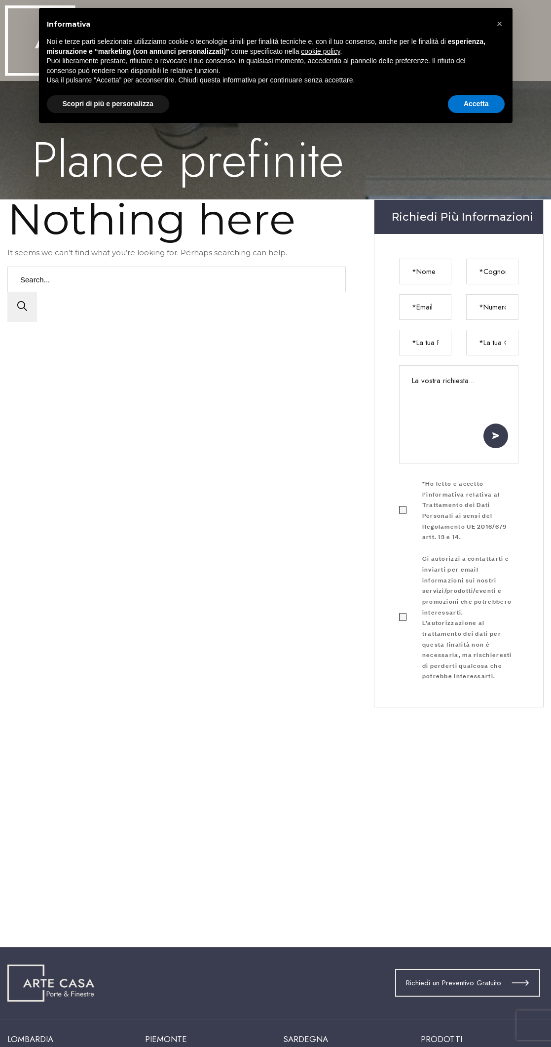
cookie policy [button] (320, 51)
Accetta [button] (476, 104)
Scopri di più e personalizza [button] (108, 104)
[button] (500, 24)
